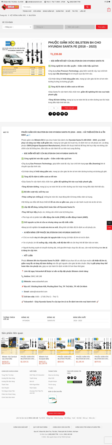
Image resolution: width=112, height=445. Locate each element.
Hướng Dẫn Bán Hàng (8, 381)
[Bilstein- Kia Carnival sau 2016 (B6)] (9, 346)
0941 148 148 (68, 434)
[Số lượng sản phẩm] (54, 108)
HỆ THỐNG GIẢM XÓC (18, 15)
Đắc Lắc (92, 418)
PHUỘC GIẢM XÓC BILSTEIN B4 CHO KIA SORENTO (83, 358)
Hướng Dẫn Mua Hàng (8, 378)
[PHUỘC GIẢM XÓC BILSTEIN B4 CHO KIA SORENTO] (83, 346)
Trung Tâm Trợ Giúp (7, 375)
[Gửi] (87, 7)
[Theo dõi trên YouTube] (109, 2)
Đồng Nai (49, 418)
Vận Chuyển (5, 388)
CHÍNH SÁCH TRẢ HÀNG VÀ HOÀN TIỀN (87, 427)
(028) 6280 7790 (53, 434)
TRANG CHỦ (27, 11)
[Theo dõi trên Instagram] (107, 2)
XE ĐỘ (68, 11)
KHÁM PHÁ (60, 11)
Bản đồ (32, 381)
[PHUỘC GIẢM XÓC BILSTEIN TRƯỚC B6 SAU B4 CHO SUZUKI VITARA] (65, 346)
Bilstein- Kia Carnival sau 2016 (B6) (9, 358)
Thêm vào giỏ (69, 108)
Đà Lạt (85, 418)
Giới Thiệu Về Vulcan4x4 (37, 375)
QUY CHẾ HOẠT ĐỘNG (40, 427)
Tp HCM (42, 418)
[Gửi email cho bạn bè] (58, 114)
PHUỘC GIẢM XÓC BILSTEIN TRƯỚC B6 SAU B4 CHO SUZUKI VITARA (65, 358)
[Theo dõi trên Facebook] (105, 2)
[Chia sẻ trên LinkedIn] (66, 114)
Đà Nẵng (67, 418)
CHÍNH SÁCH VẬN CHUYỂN (61, 427)
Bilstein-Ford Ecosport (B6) (44, 358)
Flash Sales (33, 388)
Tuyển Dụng (33, 378)
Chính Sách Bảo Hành (8, 397)
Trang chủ (3, 15)
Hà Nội (79, 418)
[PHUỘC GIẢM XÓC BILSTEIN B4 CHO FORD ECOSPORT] (102, 346)
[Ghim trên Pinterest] (62, 114)
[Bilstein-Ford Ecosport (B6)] (46, 346)
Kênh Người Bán (34, 384)
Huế (73, 418)
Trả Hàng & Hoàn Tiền (8, 391)
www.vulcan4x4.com (40, 281)
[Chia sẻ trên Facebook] (50, 114)
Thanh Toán (5, 384)
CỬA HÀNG (37, 11)
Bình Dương (58, 418)
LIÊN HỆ (82, 11)
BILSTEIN (32, 15)
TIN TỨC (75, 11)
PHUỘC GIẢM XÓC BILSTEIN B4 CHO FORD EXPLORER (28, 358)
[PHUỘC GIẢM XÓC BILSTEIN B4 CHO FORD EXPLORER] (28, 346)
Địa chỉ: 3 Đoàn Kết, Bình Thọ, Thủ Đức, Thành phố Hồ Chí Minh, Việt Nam (56, 431)
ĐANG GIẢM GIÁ (48, 11)
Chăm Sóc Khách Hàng (8, 394)
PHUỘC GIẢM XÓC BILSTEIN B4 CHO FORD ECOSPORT (101, 358)
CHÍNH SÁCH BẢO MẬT (20, 427)
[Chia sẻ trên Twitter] (54, 114)
